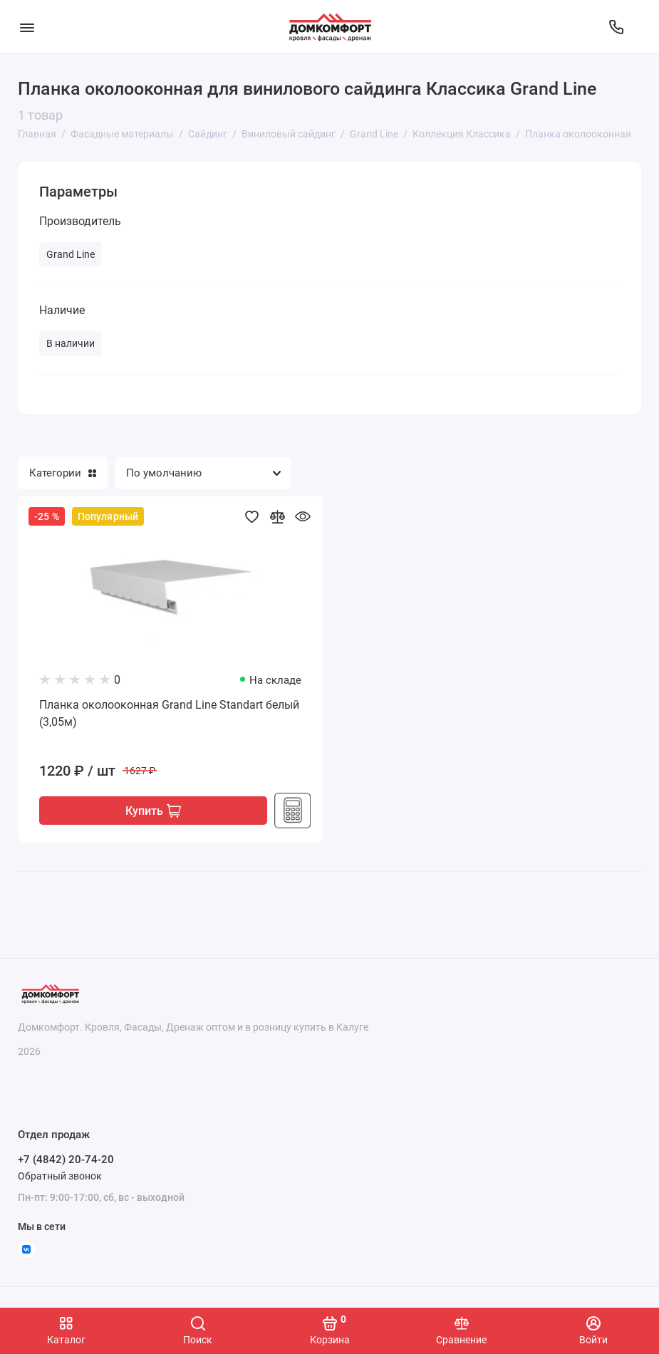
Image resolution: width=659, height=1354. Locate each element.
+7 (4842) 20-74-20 (66, 1160)
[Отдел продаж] (616, 27)
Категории (62, 473)
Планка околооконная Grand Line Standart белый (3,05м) (169, 713)
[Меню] (26, 26)
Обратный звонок (60, 1176)
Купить (153, 811)
